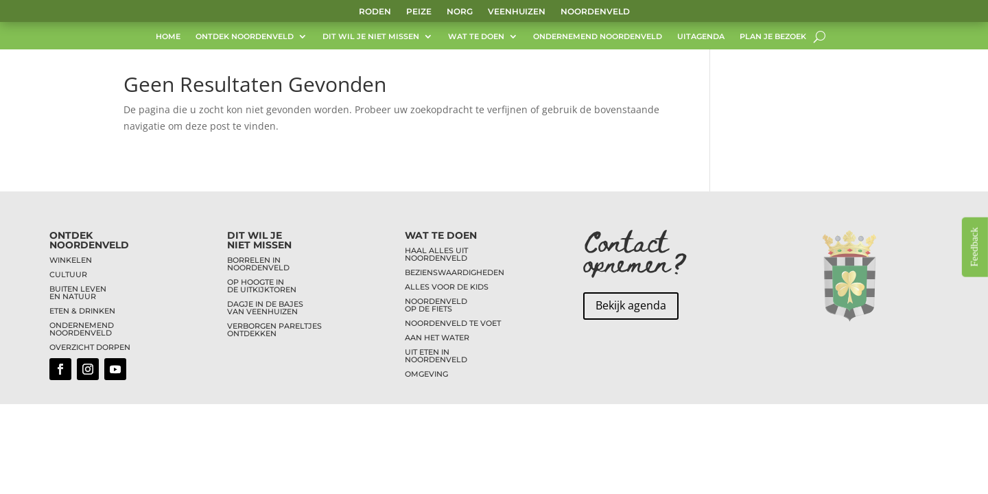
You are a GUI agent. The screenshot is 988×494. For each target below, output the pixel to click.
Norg (460, 11)
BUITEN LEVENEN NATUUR (77, 292)
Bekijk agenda (631, 305)
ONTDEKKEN (252, 333)
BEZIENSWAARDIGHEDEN (454, 272)
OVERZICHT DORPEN (89, 347)
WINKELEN (70, 260)
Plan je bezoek (773, 37)
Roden (375, 11)
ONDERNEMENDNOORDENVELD (81, 329)
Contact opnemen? (635, 250)
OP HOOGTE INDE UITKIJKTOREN (261, 285)
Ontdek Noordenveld (245, 37)
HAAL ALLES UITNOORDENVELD (436, 254)
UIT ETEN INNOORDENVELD (436, 355)
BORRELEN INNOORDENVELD (258, 263)
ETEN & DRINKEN (82, 311)
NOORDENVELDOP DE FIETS (436, 305)
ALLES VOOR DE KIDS (447, 287)
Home (168, 37)
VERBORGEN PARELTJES (274, 326)
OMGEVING (426, 374)
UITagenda (701, 37)
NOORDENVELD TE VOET (453, 323)
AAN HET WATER (437, 337)
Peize (419, 11)
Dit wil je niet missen (370, 37)
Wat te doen (476, 37)
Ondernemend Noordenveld (597, 37)
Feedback (974, 246)
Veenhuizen (516, 11)
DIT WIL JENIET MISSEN (259, 240)
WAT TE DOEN (441, 235)
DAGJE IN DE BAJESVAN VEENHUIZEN (265, 307)
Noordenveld (595, 11)
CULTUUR (68, 274)
